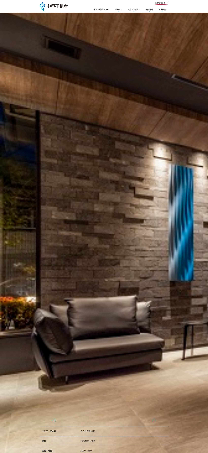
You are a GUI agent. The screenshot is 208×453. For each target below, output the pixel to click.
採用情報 (162, 9)
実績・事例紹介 (134, 9)
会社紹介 (149, 9)
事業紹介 (118, 9)
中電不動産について (102, 9)
